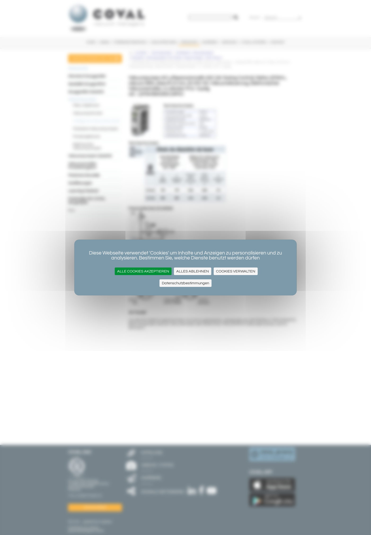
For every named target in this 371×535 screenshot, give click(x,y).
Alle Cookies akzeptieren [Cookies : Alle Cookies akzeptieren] (143, 271)
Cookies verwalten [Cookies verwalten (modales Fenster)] (235, 271)
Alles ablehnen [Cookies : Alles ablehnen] (192, 271)
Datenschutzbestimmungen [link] (185, 283)
